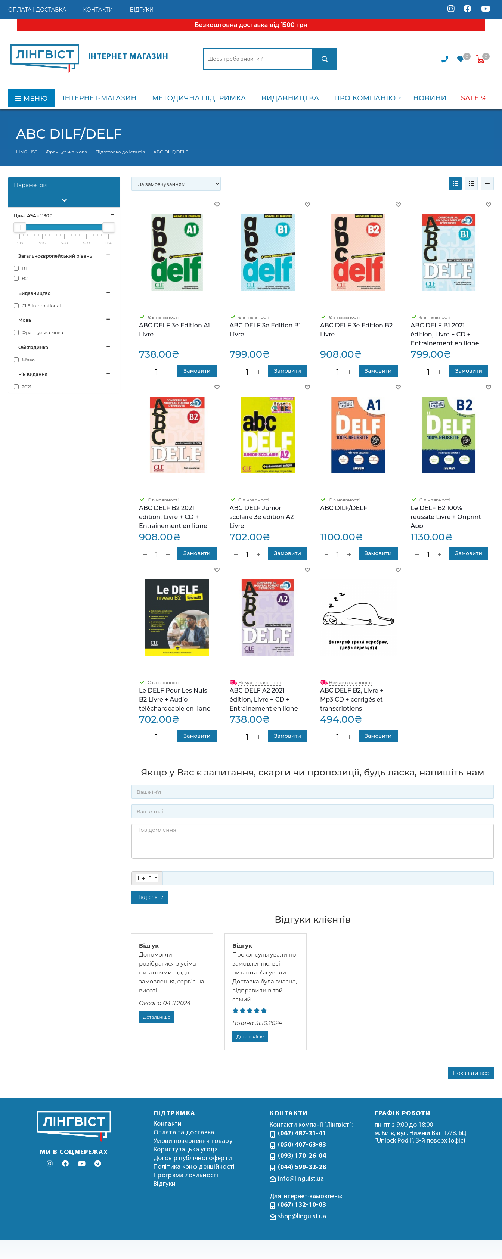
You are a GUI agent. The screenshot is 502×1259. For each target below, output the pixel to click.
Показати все (471, 1073)
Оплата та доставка (184, 1132)
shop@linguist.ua (302, 1216)
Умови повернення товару (193, 1141)
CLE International (37, 305)
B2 (21, 278)
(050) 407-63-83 (302, 1144)
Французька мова (38, 332)
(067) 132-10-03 (302, 1205)
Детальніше (156, 1017)
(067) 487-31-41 (302, 1133)
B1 (20, 268)
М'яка (24, 360)
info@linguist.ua (301, 1178)
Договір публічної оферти (193, 1158)
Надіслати (150, 897)
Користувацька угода (186, 1149)
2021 (22, 386)
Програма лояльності (186, 1175)
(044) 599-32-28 (302, 1167)
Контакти (168, 1124)
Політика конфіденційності (194, 1167)
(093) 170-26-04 (302, 1156)
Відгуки (165, 1184)
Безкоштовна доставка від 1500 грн (251, 24)
